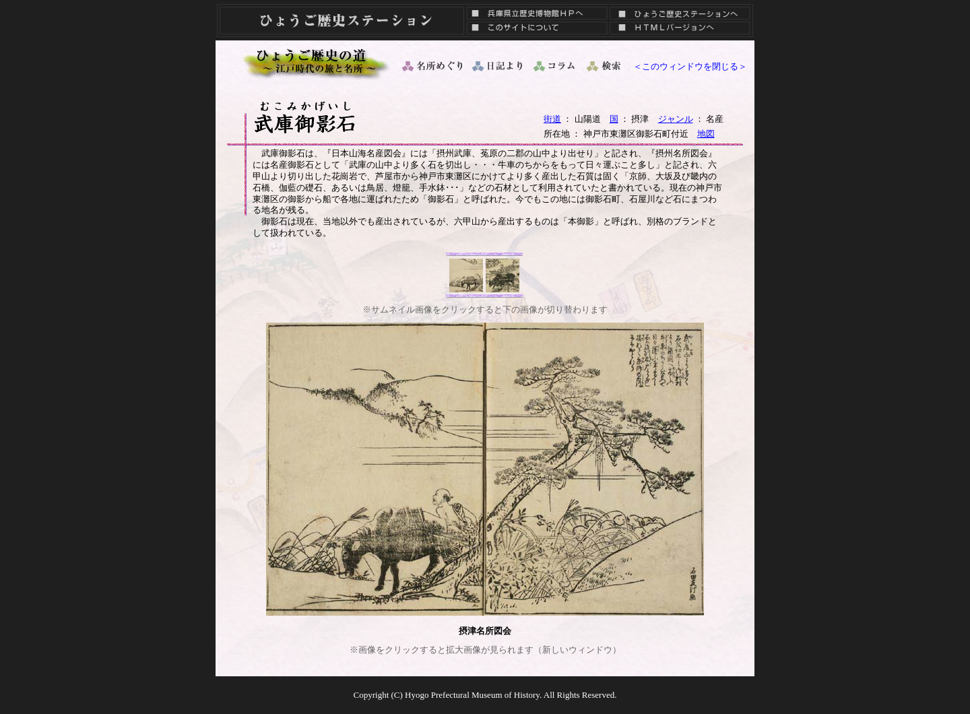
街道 (552, 119)
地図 (706, 134)
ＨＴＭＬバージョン (680, 30)
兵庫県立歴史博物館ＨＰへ (534, 10)
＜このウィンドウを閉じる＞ (690, 66)
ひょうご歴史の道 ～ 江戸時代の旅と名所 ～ (317, 62)
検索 (604, 66)
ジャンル (675, 119)
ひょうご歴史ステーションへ (680, 10)
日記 (498, 66)
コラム (555, 66)
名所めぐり (431, 66)
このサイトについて (534, 30)
